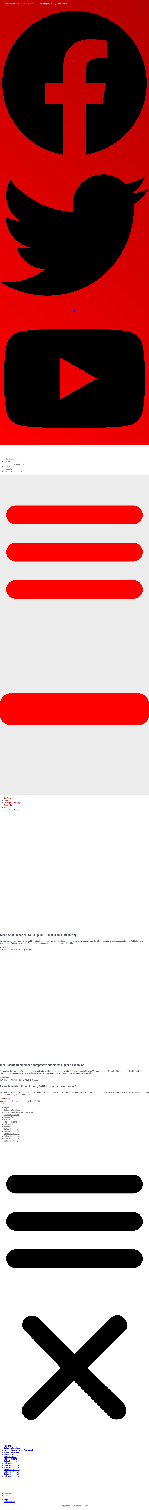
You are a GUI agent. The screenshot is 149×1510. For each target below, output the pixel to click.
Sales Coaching (10, 1124)
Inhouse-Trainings (11, 1117)
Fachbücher (10, 466)
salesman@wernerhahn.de (57, 4)
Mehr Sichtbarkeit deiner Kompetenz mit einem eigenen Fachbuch (42, 1065)
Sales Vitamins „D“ (12, 1136)
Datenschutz (9, 1495)
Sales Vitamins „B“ (11, 1131)
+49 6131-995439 (39, 4)
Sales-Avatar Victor (14, 471)
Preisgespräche (10, 1122)
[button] (74, 635)
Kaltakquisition (10, 1119)
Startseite (10, 459)
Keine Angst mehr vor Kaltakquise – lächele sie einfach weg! (38, 935)
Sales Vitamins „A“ (11, 1129)
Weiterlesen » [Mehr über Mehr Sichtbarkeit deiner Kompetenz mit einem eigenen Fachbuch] (5, 1077)
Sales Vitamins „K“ (11, 1141)
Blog (8, 461)
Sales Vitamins (10, 1127)
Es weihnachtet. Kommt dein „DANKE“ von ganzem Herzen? (38, 1086)
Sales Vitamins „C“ (12, 1134)
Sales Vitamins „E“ (11, 1138)
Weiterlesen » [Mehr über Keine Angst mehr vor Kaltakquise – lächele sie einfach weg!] (5, 947)
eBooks (9, 469)
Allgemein (8, 1108)
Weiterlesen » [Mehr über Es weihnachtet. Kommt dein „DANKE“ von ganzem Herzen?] (5, 1099)
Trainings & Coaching (15, 464)
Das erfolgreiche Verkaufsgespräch (18, 1112)
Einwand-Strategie (11, 1115)
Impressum (9, 1493)
